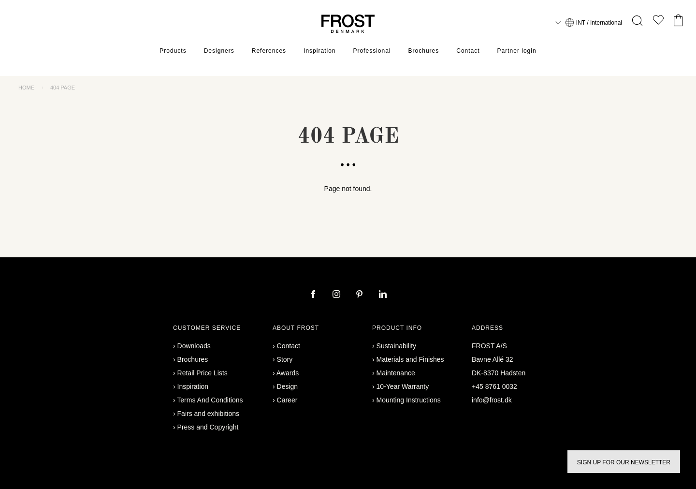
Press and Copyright (208, 427)
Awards (287, 373)
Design (287, 386)
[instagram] (337, 295)
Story (285, 359)
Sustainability (397, 346)
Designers (219, 50)
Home (26, 87)
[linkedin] (382, 295)
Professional (372, 50)
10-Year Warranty (403, 386)
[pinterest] (360, 295)
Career (287, 400)
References (269, 50)
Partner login (516, 50)
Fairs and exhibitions (208, 413)
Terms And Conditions (210, 400)
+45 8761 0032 (494, 386)
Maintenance (396, 373)
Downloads (194, 346)
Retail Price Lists (202, 373)
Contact (467, 50)
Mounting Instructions (409, 400)
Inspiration (319, 50)
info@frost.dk (492, 400)
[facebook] (314, 295)
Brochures (423, 50)
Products (173, 50)
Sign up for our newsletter (623, 462)
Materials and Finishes (410, 359)
